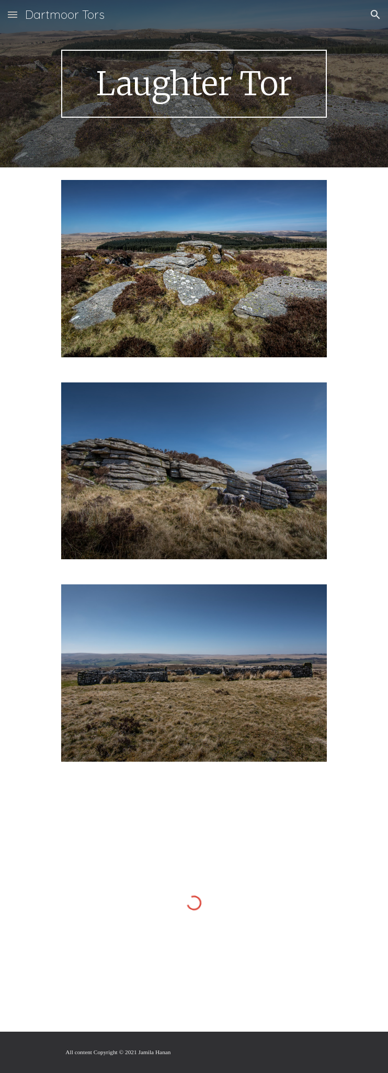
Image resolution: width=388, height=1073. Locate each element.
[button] (12, 14)
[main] (193, 84)
